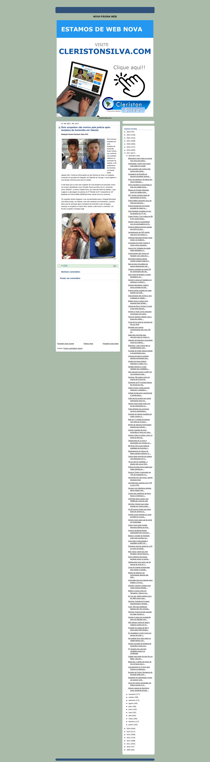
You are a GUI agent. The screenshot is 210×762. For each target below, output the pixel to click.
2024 (129, 132)
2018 (129, 150)
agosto (131, 703)
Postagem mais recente (65, 344)
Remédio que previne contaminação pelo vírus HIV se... (139, 330)
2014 (129, 735)
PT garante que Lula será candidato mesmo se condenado (137, 651)
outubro (131, 697)
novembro (132, 694)
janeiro (131, 725)
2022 (129, 138)
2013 (129, 738)
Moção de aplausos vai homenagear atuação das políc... (138, 575)
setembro (132, 700)
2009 (129, 750)
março (131, 719)
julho (130, 706)
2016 (129, 729)
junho (131, 709)
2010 (129, 747)
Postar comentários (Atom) (72, 348)
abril (130, 716)
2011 (129, 744)
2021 (129, 141)
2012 (129, 741)
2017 (129, 153)
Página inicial (88, 344)
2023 (129, 135)
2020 (129, 144)
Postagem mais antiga (111, 344)
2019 (129, 147)
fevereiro (132, 722)
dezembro (132, 156)
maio (130, 712)
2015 (129, 732)
